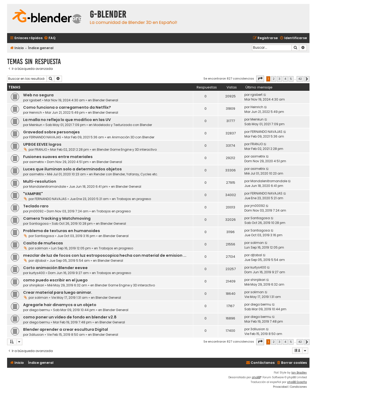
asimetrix (36, 162)
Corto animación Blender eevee (55, 267)
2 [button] (274, 79)
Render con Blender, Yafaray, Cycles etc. (126, 174)
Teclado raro (36, 206)
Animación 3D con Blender (133, 137)
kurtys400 (37, 273)
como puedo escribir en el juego (55, 280)
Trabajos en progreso (134, 199)
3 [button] (279, 79)
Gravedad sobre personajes (51, 132)
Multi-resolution (39, 181)
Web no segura (38, 95)
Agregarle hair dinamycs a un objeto (59, 304)
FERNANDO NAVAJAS (45, 137)
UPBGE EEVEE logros (42, 144)
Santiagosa (39, 223)
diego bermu (39, 310)
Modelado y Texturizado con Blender (122, 125)
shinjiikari (36, 285)
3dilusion (36, 334)
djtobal (40, 260)
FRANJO (41, 149)
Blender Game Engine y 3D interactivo (127, 149)
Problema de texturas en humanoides (61, 230)
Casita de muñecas (43, 243)
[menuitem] (49, 38)
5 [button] (291, 79)
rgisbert (35, 100)
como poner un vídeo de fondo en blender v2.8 (70, 317)
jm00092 (36, 211)
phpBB (256, 377)
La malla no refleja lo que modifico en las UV (67, 119)
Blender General (105, 100)
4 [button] (285, 79)
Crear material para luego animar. (57, 292)
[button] (260, 79)
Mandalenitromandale (47, 186)
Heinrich (35, 112)
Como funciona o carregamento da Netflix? (67, 107)
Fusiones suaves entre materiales (58, 156)
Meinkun (35, 125)
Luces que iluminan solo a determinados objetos (72, 169)
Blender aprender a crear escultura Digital (65, 329)
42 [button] (300, 79)
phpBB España (297, 382)
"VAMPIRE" (33, 193)
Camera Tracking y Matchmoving (57, 218)
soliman (41, 248)
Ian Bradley (299, 373)
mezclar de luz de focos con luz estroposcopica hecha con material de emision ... (104, 255)
